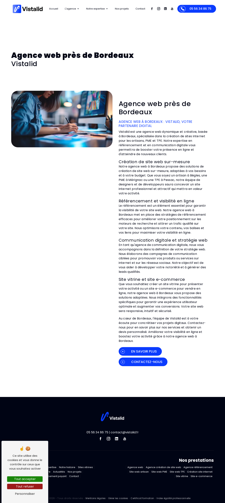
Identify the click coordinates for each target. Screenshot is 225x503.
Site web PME (159, 471)
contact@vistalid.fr (125, 432)
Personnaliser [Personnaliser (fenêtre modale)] (25, 494)
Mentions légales (95, 498)
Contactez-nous (141, 362)
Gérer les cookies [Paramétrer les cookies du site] (118, 498)
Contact (140, 8)
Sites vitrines (85, 467)
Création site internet (199, 471)
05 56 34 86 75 (195, 9)
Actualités (59, 471)
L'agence (72, 8)
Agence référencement (198, 467)
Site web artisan (139, 471)
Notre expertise (97, 8)
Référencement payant (52, 476)
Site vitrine (182, 476)
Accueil (53, 8)
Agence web (135, 467)
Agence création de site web (163, 467)
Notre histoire (67, 467)
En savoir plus (139, 351)
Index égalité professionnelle (173, 498)
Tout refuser (25, 486)
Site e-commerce (201, 476)
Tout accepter (25, 479)
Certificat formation (142, 498)
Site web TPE (177, 471)
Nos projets (122, 8)
